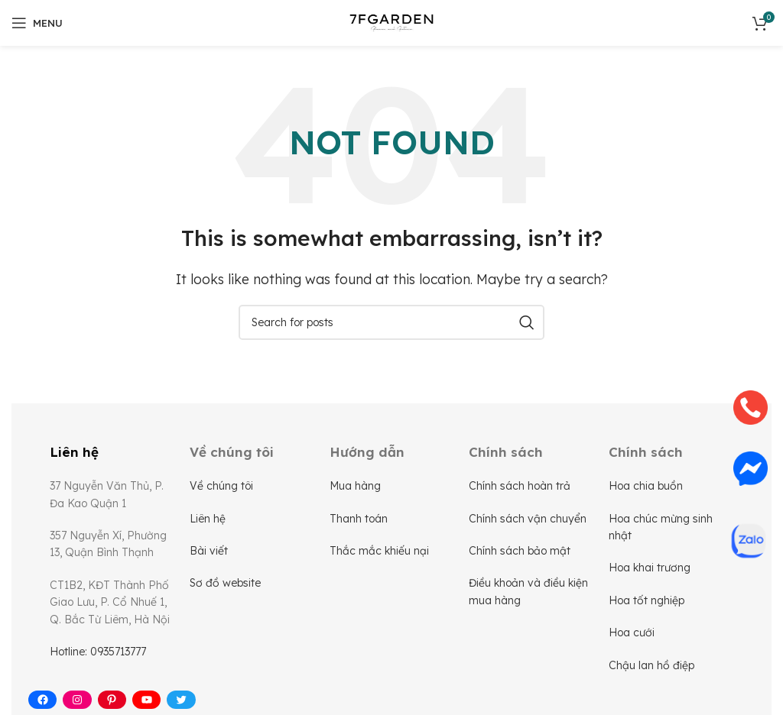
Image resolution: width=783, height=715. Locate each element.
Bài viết (209, 551)
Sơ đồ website (225, 583)
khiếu (399, 551)
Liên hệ (208, 519)
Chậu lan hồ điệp (651, 665)
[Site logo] (391, 21)
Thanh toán (359, 519)
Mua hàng (355, 486)
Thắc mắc (357, 551)
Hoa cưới (632, 632)
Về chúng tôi (221, 486)
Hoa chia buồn (646, 486)
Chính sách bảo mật (519, 551)
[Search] (391, 322)
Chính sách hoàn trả (519, 486)
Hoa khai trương (649, 567)
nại (421, 551)
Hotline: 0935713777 (98, 651)
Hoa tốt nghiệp (646, 600)
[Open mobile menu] (37, 23)
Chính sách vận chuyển (527, 519)
